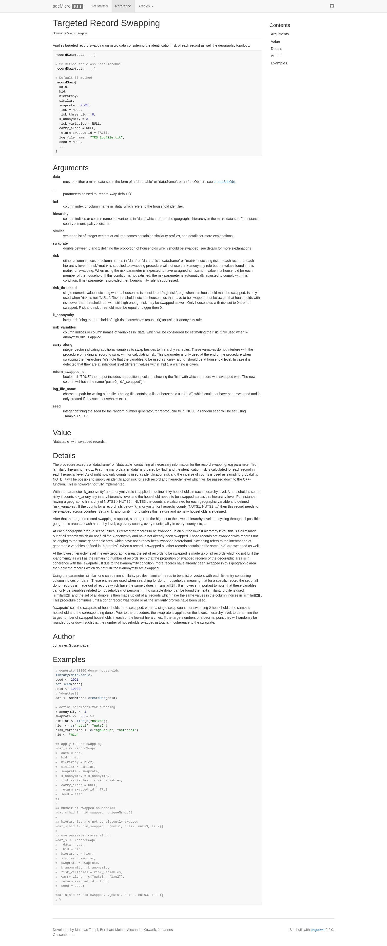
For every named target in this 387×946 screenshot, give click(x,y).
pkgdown (318, 930)
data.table (80, 675)
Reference (123, 6)
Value (275, 41)
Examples (279, 63)
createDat (96, 698)
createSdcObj (224, 182)
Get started (99, 6)
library (62, 675)
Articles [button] (145, 6)
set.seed (63, 684)
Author (276, 56)
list (80, 721)
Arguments (280, 34)
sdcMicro (62, 6)
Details (276, 48)
